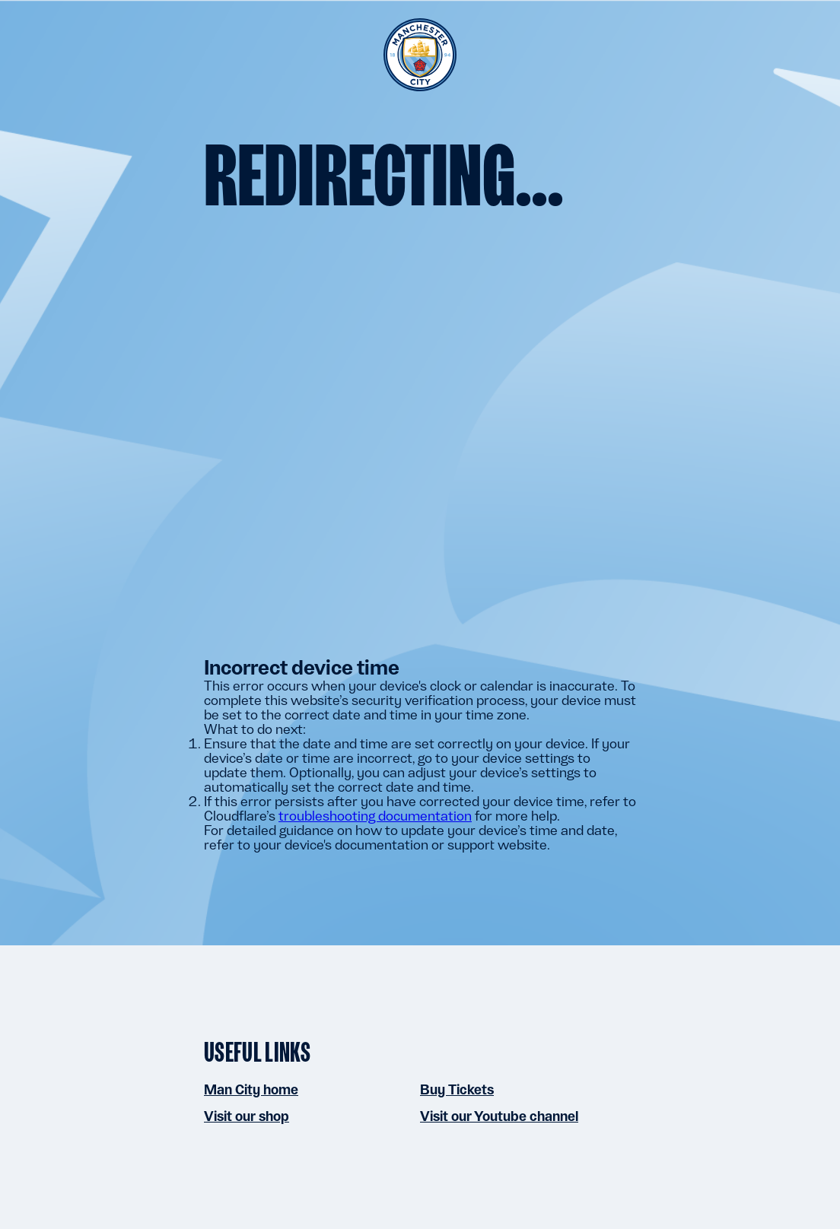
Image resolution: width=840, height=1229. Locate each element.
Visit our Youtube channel (499, 1116)
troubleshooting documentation (375, 815)
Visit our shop (246, 1116)
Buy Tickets (457, 1089)
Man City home (251, 1089)
